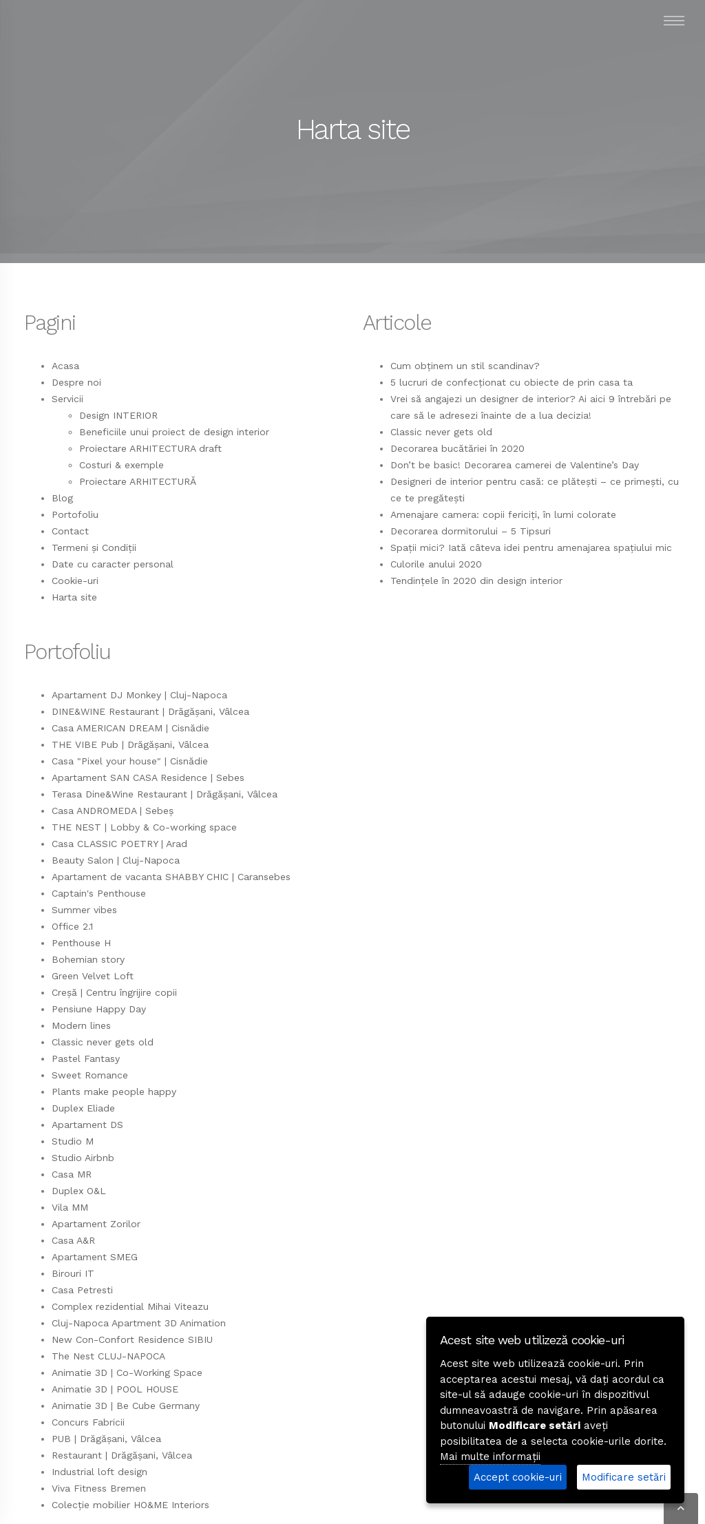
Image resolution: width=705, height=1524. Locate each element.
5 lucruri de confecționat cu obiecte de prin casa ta (511, 382)
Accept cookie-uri (518, 1477)
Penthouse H (81, 942)
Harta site (74, 597)
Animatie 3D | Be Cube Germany (126, 1405)
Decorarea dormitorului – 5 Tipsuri (470, 530)
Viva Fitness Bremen (99, 1488)
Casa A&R (73, 1240)
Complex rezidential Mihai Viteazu (130, 1306)
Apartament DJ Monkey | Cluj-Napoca (139, 694)
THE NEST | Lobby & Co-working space (144, 827)
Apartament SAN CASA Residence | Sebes (148, 777)
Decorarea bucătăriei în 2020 (457, 448)
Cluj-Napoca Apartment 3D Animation (139, 1322)
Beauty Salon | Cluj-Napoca (116, 860)
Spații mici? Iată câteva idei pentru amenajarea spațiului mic (531, 547)
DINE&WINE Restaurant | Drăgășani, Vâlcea (150, 711)
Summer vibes (84, 909)
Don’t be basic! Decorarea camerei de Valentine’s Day (514, 464)
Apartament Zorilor (96, 1223)
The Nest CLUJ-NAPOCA (108, 1355)
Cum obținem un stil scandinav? (465, 365)
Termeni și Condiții (94, 547)
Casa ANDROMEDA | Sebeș (112, 810)
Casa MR (72, 1174)
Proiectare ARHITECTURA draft (150, 448)
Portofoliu (75, 514)
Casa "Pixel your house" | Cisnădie (130, 760)
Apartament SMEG (95, 1256)
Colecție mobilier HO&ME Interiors (130, 1504)
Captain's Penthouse (99, 893)
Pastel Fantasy (86, 1058)
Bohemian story (88, 959)
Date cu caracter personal (112, 564)
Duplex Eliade (83, 1108)
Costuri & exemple (121, 464)
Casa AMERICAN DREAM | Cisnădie (130, 727)
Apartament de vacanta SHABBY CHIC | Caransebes (171, 876)
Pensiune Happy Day (99, 1008)
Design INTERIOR (118, 415)
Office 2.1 (72, 926)
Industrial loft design (99, 1471)
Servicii (67, 398)
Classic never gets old (441, 431)
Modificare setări (624, 1477)
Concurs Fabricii (88, 1422)
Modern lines (81, 1025)
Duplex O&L (79, 1190)
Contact (70, 530)
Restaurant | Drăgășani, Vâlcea (122, 1455)
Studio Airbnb (83, 1157)
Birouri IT (73, 1273)
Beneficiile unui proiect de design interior (174, 431)
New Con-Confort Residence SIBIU (132, 1339)
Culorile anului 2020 (436, 564)
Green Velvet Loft (93, 975)
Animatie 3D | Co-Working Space (127, 1372)
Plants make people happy (114, 1091)
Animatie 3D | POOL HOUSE (115, 1389)
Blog (62, 497)
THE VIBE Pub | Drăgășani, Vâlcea (130, 744)
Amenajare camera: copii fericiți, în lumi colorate (503, 514)
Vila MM (70, 1207)
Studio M (73, 1141)
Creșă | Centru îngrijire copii (114, 992)
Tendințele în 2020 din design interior (476, 580)
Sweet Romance (90, 1075)
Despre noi (76, 382)
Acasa (65, 365)
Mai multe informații (490, 1456)
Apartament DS (87, 1124)
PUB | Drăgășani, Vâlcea (106, 1438)
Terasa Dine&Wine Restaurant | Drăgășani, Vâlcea (164, 794)
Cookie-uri (75, 580)
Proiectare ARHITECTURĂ (137, 481)
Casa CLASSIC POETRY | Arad (119, 843)
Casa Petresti (82, 1289)
